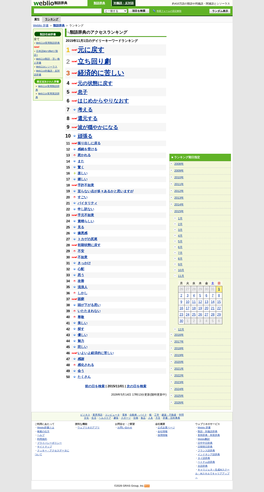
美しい (82, 323)
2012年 (179, 191)
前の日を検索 (95, 386)
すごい (82, 197)
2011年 (179, 184)
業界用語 (97, 415)
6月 (180, 247)
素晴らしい (86, 221)
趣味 (116, 418)
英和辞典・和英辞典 (209, 435)
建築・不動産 (169, 415)
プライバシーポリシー (49, 443)
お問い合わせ (124, 427)
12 (200, 302)
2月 (180, 224)
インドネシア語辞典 (209, 454)
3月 (180, 230)
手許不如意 (86, 185)
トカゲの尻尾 (87, 239)
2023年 (179, 382)
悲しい (82, 347)
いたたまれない (89, 311)
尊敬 (81, 317)
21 (213, 308)
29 (219, 314)
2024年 (179, 389)
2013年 (179, 197)
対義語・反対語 (124, 3)
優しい (82, 335)
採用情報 (163, 435)
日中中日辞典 (205, 443)
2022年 (179, 375)
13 (206, 302)
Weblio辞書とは (45, 427)
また (81, 161)
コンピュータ (112, 415)
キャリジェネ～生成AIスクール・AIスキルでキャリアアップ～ (212, 473)
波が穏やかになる (98, 127)
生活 (93, 418)
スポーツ (126, 418)
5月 (180, 241)
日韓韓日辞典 (205, 446)
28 (213, 314)
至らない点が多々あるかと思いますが (105, 191)
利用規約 (42, 439)
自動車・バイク (138, 415)
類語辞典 (99, 3)
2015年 (179, 211)
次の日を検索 (136, 386)
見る (81, 227)
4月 (180, 235)
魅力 (81, 341)
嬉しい (82, 179)
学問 (181, 415)
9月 (180, 264)
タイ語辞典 (204, 458)
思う (81, 275)
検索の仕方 (43, 431)
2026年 (179, 402)
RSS (147, 486)
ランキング (51, 19)
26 (200, 314)
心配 (81, 269)
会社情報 (163, 431)
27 (206, 314)
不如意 (82, 257)
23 (181, 314)
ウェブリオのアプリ (88, 427)
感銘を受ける (87, 149)
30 (181, 321)
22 (219, 308)
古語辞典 (203, 465)
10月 (181, 270)
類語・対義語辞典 (207, 431)
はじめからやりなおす (103, 100)
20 (206, 308)
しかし (82, 293)
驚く (81, 167)
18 (194, 308)
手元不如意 (86, 215)
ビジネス (85, 415)
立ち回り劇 (94, 61)
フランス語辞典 (206, 450)
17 (187, 308)
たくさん (84, 376)
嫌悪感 (82, 233)
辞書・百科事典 (171, 418)
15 (219, 302)
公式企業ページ (166, 427)
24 (187, 314)
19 (200, 308)
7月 (180, 253)
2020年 (179, 362)
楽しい (82, 173)
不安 (81, 251)
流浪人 (82, 287)
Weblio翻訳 (204, 439)
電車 (124, 415)
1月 (180, 218)
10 (187, 302)
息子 (82, 92)
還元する (88, 118)
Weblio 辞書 (41, 25)
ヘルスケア (105, 418)
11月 (181, 276)
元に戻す (91, 49)
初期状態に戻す (89, 245)
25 (194, 314)
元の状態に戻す (95, 83)
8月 (180, 258)
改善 (81, 281)
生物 (135, 418)
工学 (156, 415)
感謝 (81, 359)
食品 (143, 418)
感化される (86, 365)
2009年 (179, 170)
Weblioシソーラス (46, 66)
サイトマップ (44, 446)
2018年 (179, 348)
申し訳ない (86, 209)
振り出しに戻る (89, 143)
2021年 (179, 368)
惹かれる (84, 155)
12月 (181, 329)
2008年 (179, 163)
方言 (157, 418)
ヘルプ (41, 435)
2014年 (179, 204)
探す (81, 329)
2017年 (179, 341)
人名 (150, 418)
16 (181, 308)
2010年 (179, 177)
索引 (37, 19)
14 (213, 302)
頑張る (85, 136)
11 (194, 302)
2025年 (179, 395)
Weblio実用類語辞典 (48, 43)
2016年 (179, 334)
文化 (86, 418)
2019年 (179, 355)
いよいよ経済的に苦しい (96, 353)
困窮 (81, 299)
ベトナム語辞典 (206, 462)
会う (81, 371)
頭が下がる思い (89, 305)
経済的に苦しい (101, 73)
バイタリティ (87, 203)
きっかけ (84, 263)
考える (85, 109)
